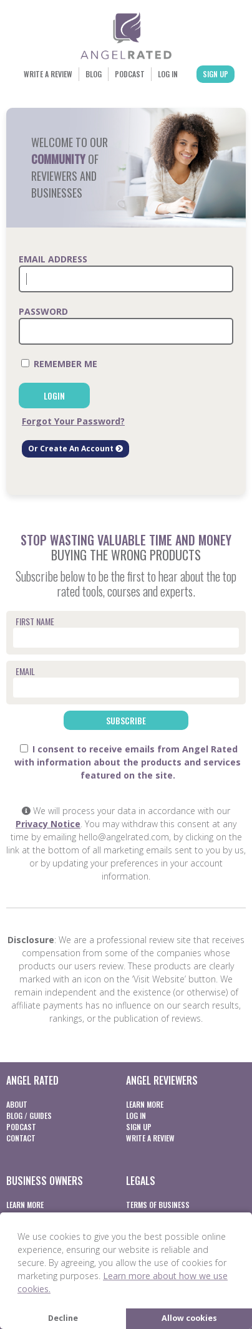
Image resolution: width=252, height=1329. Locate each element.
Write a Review (48, 74)
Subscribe (126, 720)
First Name (35, 621)
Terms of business (158, 1204)
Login (54, 395)
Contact (21, 1138)
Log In (168, 74)
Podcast (130, 74)
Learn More (144, 1104)
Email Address (53, 259)
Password (43, 311)
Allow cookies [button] (189, 1318)
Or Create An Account (75, 448)
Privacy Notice (48, 824)
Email (25, 671)
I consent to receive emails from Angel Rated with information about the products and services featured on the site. (127, 762)
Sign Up (215, 74)
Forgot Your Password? (73, 421)
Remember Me (59, 364)
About (16, 1104)
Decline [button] (63, 1318)
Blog (93, 74)
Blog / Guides (29, 1115)
